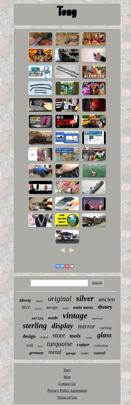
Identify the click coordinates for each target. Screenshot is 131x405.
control (99, 353)
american (97, 318)
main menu (83, 307)
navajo (52, 307)
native (39, 301)
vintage (75, 315)
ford (40, 346)
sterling (35, 325)
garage (71, 353)
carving (106, 328)
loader (85, 353)
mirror (86, 326)
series (37, 318)
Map (67, 377)
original (59, 299)
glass (104, 335)
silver (85, 298)
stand (65, 308)
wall (29, 345)
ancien (107, 299)
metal (55, 352)
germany (36, 353)
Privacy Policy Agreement (67, 391)
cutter (83, 345)
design (29, 336)
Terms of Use (67, 397)
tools (75, 336)
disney (105, 307)
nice (26, 307)
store (59, 335)
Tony (67, 370)
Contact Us (67, 384)
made (53, 317)
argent (44, 337)
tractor (38, 308)
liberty (25, 300)
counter (88, 337)
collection (101, 346)
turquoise (59, 344)
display (62, 325)
